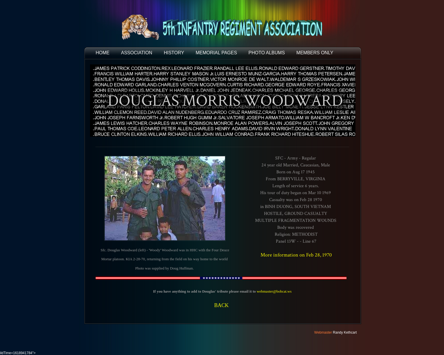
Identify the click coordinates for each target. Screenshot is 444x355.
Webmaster (323, 332)
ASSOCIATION (136, 52)
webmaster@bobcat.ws (274, 291)
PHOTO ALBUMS (266, 52)
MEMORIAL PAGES (216, 52)
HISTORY (174, 52)
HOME (103, 52)
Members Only (314, 52)
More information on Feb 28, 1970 (296, 255)
